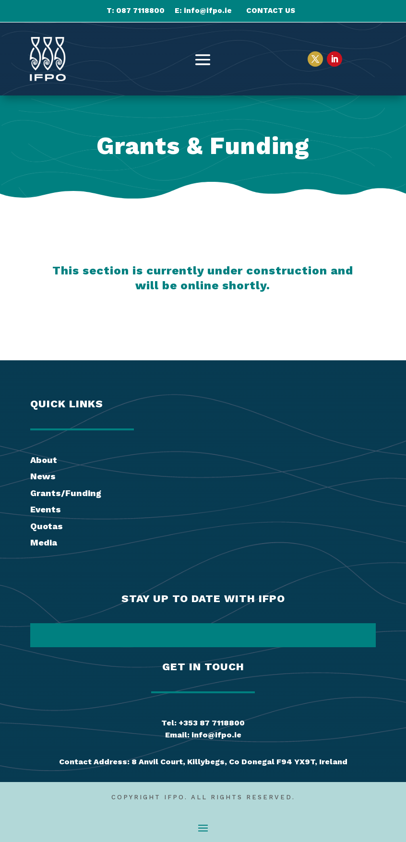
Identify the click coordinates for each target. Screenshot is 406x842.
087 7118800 (140, 10)
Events (45, 509)
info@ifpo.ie (208, 10)
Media (43, 542)
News (43, 476)
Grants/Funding (65, 493)
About (43, 460)
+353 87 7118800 (212, 722)
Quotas (46, 526)
